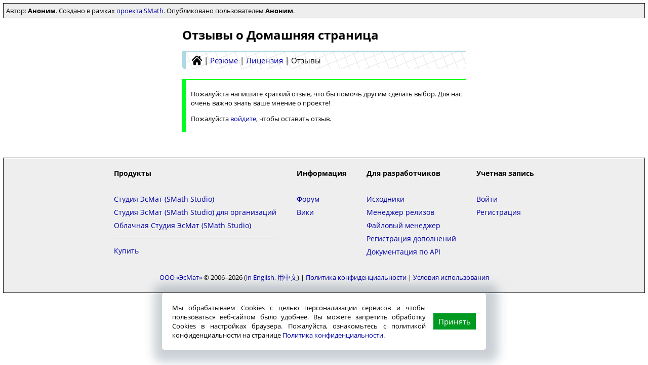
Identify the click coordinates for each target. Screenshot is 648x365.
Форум (308, 199)
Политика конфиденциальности (332, 335)
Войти (487, 199)
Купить (126, 251)
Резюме (224, 60)
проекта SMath (140, 10)
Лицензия (264, 60)
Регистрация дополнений (411, 238)
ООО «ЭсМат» (180, 277)
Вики (305, 212)
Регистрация (498, 212)
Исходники (385, 199)
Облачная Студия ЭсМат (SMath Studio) (182, 225)
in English (260, 277)
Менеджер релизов (400, 212)
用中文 (287, 277)
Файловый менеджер (403, 225)
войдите (243, 118)
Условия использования (451, 277)
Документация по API (403, 252)
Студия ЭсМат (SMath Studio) (164, 199)
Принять (454, 321)
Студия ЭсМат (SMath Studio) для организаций (195, 212)
